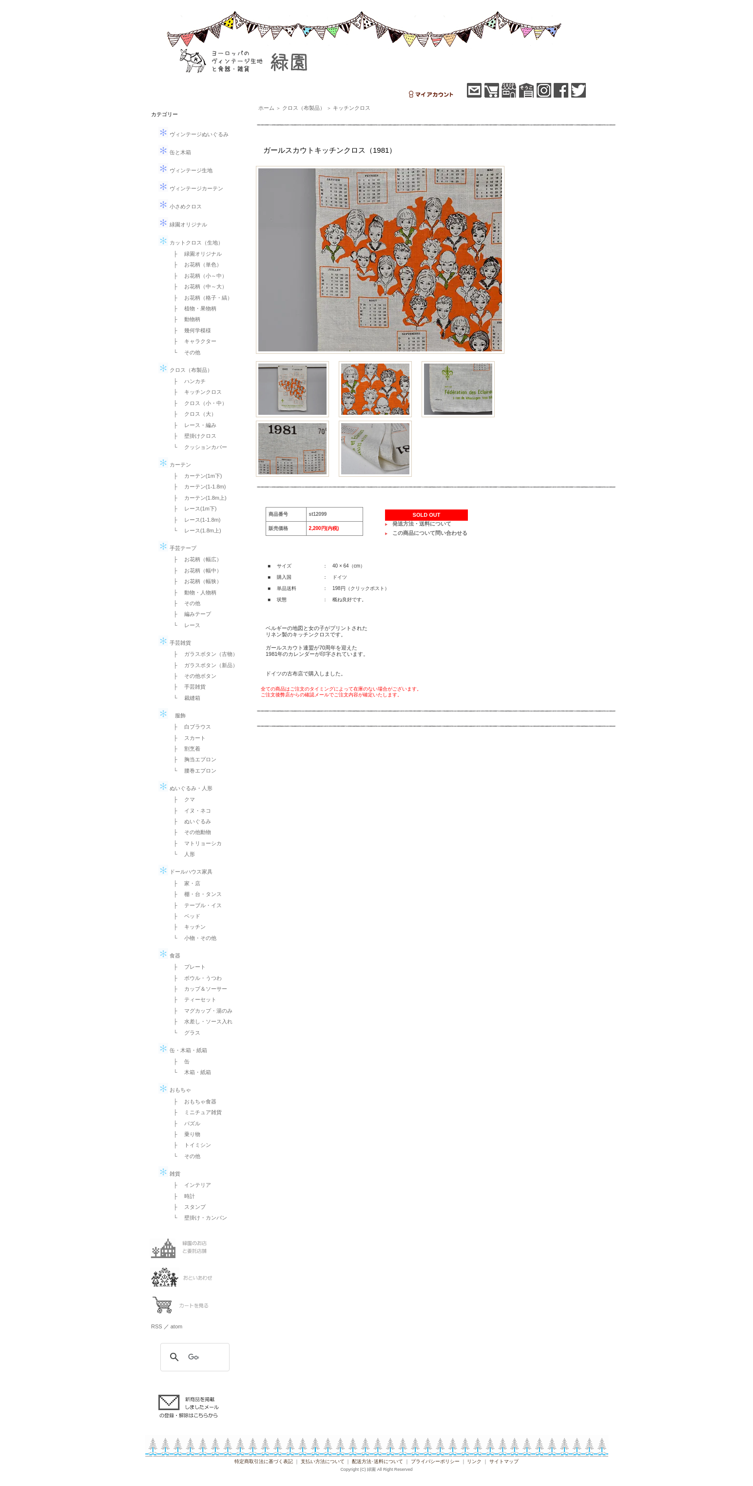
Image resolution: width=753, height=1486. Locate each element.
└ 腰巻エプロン (192, 771)
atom (176, 1326)
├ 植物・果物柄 (192, 308)
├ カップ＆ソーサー (197, 989)
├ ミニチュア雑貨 (195, 1112)
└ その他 (184, 352)
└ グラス (184, 1033)
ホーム (266, 108)
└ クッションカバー (197, 447)
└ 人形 (181, 854)
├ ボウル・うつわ (195, 978)
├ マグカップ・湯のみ (200, 1011)
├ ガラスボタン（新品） (203, 665)
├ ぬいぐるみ (189, 821)
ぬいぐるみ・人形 (185, 788)
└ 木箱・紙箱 (189, 1072)
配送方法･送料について (377, 1461)
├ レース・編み (192, 425)
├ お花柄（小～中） (197, 276)
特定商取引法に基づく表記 (263, 1461)
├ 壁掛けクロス (192, 436)
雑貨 (169, 1174)
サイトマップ (504, 1461)
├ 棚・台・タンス (195, 894)
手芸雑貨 (174, 643)
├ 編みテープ (189, 614)
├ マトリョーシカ (195, 843)
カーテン (174, 465)
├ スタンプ (187, 1207)
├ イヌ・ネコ (189, 811)
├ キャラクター (192, 341)
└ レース (184, 625)
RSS (156, 1326)
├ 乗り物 (184, 1134)
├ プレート (187, 967)
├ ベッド (184, 916)
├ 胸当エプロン (192, 759)
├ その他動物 (189, 832)
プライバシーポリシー (435, 1461)
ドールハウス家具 (185, 872)
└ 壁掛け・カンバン (197, 1218)
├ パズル (184, 1123)
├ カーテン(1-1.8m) (197, 486)
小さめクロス (180, 206)
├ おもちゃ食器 (192, 1101)
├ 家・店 (184, 883)
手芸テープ (177, 548)
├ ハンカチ (187, 381)
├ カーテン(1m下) (195, 476)
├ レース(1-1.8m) (194, 520)
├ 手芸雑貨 (187, 687)
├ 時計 (181, 1196)
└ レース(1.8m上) (194, 530)
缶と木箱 (174, 152)
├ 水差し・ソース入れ (200, 1021)
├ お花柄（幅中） (195, 570)
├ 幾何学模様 (189, 330)
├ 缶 (179, 1061)
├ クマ (181, 799)
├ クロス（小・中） (197, 403)
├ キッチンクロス (195, 392)
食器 (169, 955)
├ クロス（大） (192, 414)
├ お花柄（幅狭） (195, 581)
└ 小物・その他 (192, 938)
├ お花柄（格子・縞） (200, 298)
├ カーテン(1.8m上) (197, 498)
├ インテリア (189, 1185)
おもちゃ (174, 1090)
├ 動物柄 (184, 319)
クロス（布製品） (185, 370)
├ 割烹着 (184, 749)
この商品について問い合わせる (429, 533)
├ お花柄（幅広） (195, 559)
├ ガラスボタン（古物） (203, 654)
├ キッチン (187, 927)
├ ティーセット (192, 999)
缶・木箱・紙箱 (182, 1050)
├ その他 (184, 603)
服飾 (172, 715)
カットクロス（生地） (190, 242)
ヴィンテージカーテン (190, 188)
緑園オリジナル (182, 224)
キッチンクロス (351, 108)
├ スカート (187, 738)
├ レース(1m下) (192, 508)
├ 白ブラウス (189, 727)
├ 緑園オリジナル (195, 254)
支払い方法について (323, 1461)
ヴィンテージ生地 (185, 170)
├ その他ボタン (192, 676)
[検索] (193, 1357)
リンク (474, 1461)
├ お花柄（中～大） (197, 286)
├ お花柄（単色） (195, 264)
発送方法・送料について (421, 524)
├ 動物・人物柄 (192, 592)
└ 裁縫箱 (184, 698)
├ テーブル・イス (195, 905)
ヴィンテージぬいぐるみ (193, 134)
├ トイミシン (189, 1145)
